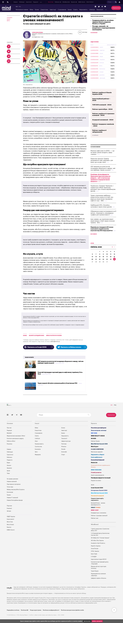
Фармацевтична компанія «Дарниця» (98, 574)
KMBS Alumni (93, 2)
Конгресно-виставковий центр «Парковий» (99, 562)
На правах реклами (12, 478)
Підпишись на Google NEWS (38, 347)
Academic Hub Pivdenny (98, 543)
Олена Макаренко (37, 32)
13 (92, 260)
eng (20, 6)
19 (114, 260)
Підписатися (116, 8)
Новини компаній (12, 481)
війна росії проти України (54, 335)
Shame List (94, 462)
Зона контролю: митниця (98, 430)
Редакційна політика (13, 610)
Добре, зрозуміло (97, 621)
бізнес (25, 335)
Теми (8, 473)
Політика (63, 443)
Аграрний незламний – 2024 (102, 124)
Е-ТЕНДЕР (93, 556)
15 (99, 260)
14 (96, 260)
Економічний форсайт (97, 460)
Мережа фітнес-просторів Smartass (98, 567)
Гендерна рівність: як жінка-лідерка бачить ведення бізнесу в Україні (103, 26)
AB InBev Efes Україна (97, 540)
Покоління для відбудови (98, 427)
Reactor (9, 527)
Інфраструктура (66, 441)
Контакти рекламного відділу (15, 438)
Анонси (42, 2)
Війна (31, 9)
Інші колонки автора (97, 20)
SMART (95, 507)
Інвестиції (53, 9)
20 (92, 263)
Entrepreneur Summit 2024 (99, 490)
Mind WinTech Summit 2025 (99, 443)
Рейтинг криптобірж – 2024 (102, 113)
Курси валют (10, 519)
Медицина (38, 454)
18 (110, 260)
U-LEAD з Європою (97, 449)
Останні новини (95, 150)
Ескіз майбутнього (96, 457)
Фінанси (63, 446)
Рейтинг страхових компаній (99, 515)
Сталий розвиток (96, 472)
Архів (53, 2)
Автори (9, 511)
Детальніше (87, 621)
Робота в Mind (11, 441)
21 (96, 263)
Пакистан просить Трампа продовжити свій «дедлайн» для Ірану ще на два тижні (102, 164)
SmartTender (94, 548)
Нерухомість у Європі (97, 454)
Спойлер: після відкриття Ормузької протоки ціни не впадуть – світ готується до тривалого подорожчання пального (100, 182)
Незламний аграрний (97, 495)
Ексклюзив (10, 492)
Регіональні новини (22, 9)
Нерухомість (83, 9)
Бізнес (37, 9)
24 (107, 263)
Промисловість (39, 443)
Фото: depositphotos (27, 84)
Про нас (9, 427)
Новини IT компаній (12, 497)
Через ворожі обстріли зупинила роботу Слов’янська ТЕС (57, 383)
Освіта (75, 9)
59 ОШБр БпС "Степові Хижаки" (100, 537)
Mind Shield (10, 524)
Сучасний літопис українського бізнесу (100, 466)
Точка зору (10, 486)
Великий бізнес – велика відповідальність (98, 503)
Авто (36, 451)
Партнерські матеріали (13, 484)
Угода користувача (35, 610)
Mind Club (63, 2)
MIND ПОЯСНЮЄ (96, 469)
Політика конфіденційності (51, 610)
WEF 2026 (94, 433)
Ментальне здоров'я (96, 451)
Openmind (29, 2)
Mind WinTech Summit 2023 (99, 493)
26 (114, 263)
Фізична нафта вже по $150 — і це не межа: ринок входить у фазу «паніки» (102, 156)
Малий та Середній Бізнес (36, 335)
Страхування (62, 9)
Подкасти (35, 2)
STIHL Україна (95, 551)
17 (107, 260)
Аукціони (47, 2)
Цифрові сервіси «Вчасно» (98, 578)
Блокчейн (64, 451)
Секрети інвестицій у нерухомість (97, 499)
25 (110, 263)
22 (99, 263)
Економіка (38, 449)
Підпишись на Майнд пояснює (71, 347)
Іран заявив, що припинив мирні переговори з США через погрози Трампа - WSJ (103, 224)
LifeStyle (92, 9)
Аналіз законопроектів (97, 475)
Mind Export (94, 446)
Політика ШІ (24, 610)
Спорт (63, 454)
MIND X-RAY (95, 510)
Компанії (9, 508)
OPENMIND (9, 17)
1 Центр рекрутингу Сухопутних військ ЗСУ (100, 529)
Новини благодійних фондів (15, 500)
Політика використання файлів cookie (72, 610)
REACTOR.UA (102, 2)
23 (103, 263)
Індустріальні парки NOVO (98, 559)
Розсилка (9, 443)
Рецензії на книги (96, 480)
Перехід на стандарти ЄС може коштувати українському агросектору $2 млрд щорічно (102, 232)
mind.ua (68, 593)
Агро (36, 441)
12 (114, 258)
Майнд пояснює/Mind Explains (16, 489)
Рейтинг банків (95, 441)
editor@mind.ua (55, 341)
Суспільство (38, 446)
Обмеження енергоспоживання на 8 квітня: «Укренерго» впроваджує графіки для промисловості (103, 217)
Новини (15, 2)
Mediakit (9, 433)
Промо (9, 495)
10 (107, 258)
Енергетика (44, 9)
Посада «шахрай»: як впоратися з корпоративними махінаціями (103, 31)
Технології (99, 9)
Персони (9, 505)
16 (103, 260)
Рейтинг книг (94, 518)
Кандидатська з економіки (98, 512)
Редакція (9, 430)
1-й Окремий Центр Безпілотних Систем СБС (100, 534)
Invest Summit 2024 (97, 487)
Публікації (21, 2)
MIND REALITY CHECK (98, 435)
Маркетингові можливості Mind (16, 435)
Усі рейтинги (95, 139)
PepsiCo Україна (95, 546)
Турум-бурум (94, 571)
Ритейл (63, 449)
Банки (70, 9)
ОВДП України (95, 45)
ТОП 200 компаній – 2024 (101, 109)
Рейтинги (9, 457)
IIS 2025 (93, 438)
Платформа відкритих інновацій (100, 477)
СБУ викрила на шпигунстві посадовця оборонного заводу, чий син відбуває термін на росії (103, 172)
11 (110, 258)
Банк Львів (94, 553)
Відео (8, 462)
